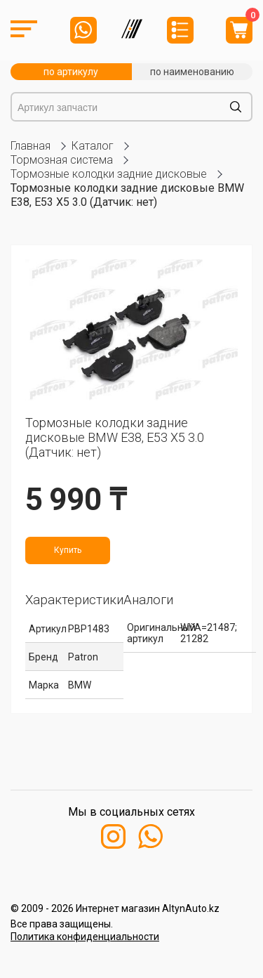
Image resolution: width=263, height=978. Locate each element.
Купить (67, 550)
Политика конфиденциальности (85, 936)
